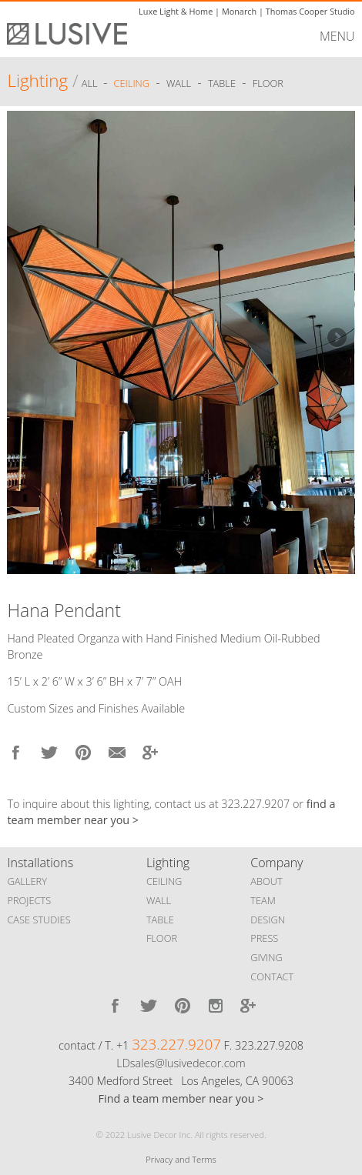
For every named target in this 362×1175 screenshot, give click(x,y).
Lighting (37, 80)
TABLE (160, 919)
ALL (91, 83)
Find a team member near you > (181, 1098)
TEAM (263, 900)
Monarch (239, 11)
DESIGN (267, 919)
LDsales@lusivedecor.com (180, 1063)
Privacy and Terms (181, 1159)
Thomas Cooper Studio (310, 11)
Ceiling (132, 83)
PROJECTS (29, 900)
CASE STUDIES (38, 919)
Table (222, 83)
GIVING (266, 957)
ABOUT (266, 881)
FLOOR (161, 938)
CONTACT (271, 976)
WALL (158, 900)
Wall (178, 83)
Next (335, 338)
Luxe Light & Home (176, 11)
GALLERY (27, 881)
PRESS (264, 938)
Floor (268, 83)
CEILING (164, 881)
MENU (337, 36)
